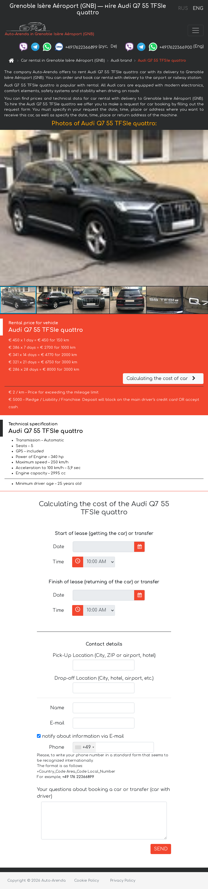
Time (58, 561)
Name (57, 707)
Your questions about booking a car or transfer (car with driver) (103, 793)
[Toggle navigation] (195, 30)
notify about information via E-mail (80, 736)
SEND (161, 849)
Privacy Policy (122, 881)
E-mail (57, 723)
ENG (198, 8)
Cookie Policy (86, 881)
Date (58, 546)
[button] (202, 207)
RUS (183, 8)
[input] (103, 546)
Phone (56, 747)
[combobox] (84, 747)
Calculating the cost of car (162, 378)
